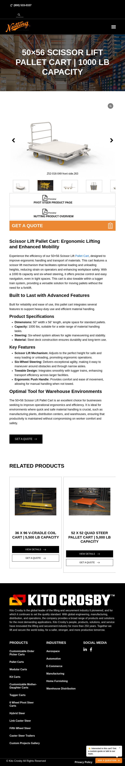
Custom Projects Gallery (24, 743)
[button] (113, 26)
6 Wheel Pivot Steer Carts (21, 704)
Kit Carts (14, 676)
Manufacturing (55, 673)
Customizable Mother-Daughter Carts (23, 686)
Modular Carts (18, 669)
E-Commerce (54, 666)
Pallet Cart (82, 256)
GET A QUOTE (26, 439)
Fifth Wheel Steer (20, 728)
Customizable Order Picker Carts (21, 653)
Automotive (53, 658)
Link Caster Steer (20, 720)
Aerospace (53, 651)
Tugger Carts (17, 695)
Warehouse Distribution (61, 688)
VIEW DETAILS (35, 549)
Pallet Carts (16, 662)
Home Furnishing (57, 681)
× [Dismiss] (120, 747)
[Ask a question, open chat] (108, 760)
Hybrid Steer (17, 713)
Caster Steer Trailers (22, 735)
